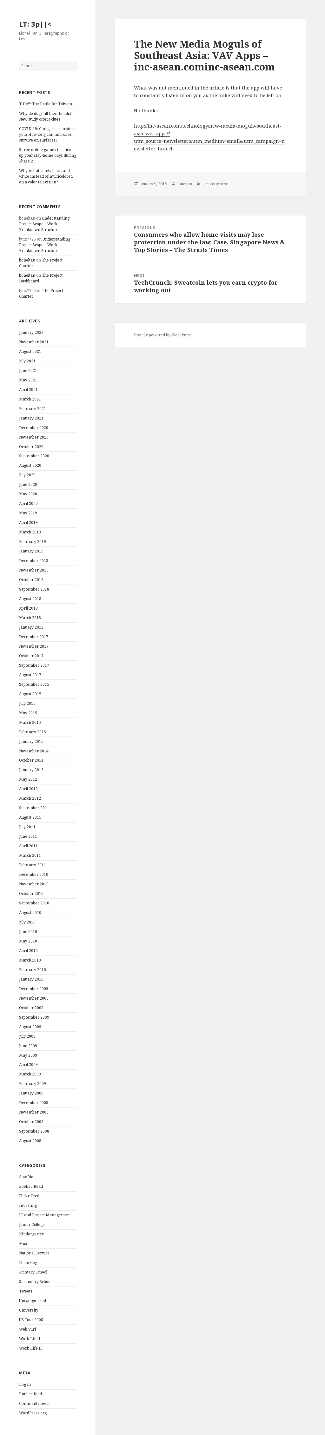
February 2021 (32, 408)
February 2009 (32, 1083)
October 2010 (31, 893)
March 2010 (30, 960)
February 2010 (32, 969)
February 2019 (32, 541)
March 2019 (30, 532)
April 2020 (28, 503)
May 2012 (28, 779)
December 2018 (33, 560)
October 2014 (31, 760)
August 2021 (30, 351)
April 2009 (28, 1064)
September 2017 (34, 665)
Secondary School (35, 1281)
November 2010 (34, 884)
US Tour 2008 (31, 1319)
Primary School (33, 1272)
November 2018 (34, 570)
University (28, 1310)
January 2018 (31, 627)
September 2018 (34, 589)
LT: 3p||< (35, 24)
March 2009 (30, 1074)
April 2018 (28, 608)
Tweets (25, 1291)
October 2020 (31, 446)
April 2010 (28, 950)
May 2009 (28, 1055)
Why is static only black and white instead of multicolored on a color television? (46, 176)
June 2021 (28, 370)
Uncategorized (32, 1300)
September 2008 (34, 1131)
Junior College (32, 1224)
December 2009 (33, 988)
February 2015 (32, 732)
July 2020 (27, 475)
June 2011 (28, 836)
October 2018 (31, 579)
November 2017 (34, 646)
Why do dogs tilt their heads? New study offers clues (45, 116)
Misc (23, 1243)
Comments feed (34, 1403)
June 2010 (28, 931)
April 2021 (28, 389)
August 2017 (30, 675)
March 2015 (30, 722)
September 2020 (34, 456)
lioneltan (27, 260)
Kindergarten (31, 1234)
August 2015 (30, 694)
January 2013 (31, 769)
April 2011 (28, 846)
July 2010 (27, 922)
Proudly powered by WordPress (163, 335)
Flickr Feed (29, 1196)
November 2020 (34, 437)
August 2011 (30, 817)
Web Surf (27, 1329)
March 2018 (30, 617)
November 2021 (34, 342)
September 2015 (34, 684)
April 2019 (28, 522)
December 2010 (33, 874)
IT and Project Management (45, 1215)
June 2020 (28, 484)
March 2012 (30, 798)
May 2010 (28, 941)
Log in (25, 1384)
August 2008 (30, 1140)
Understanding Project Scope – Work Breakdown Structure (44, 223)
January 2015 (31, 741)
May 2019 (28, 513)
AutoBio (26, 1177)
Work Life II (30, 1348)
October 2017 (31, 655)
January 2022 (31, 332)
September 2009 (34, 1017)
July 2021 (27, 361)
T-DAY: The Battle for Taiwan (45, 104)
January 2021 (31, 418)
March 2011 (30, 855)
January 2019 (31, 551)
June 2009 (28, 1045)
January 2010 (31, 979)
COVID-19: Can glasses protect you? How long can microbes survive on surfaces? (47, 134)
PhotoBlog (28, 1262)
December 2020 (33, 427)
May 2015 (28, 713)
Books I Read (31, 1186)
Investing (28, 1205)
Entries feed (30, 1394)
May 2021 (28, 380)
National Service (34, 1253)
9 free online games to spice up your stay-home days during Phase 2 (47, 155)
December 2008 (33, 1102)
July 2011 (27, 827)
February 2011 (32, 865)
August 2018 (30, 598)
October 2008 (31, 1121)
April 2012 (28, 788)
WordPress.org (33, 1413)
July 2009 (27, 1036)
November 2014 (34, 751)
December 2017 (33, 636)
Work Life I (29, 1338)
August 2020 (30, 465)
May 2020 (28, 494)
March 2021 (30, 399)
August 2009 (30, 1026)
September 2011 (34, 807)
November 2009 (34, 998)
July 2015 (27, 703)
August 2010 (30, 912)
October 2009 (31, 1007)
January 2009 (31, 1093)
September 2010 (34, 903)
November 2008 (34, 1112)
